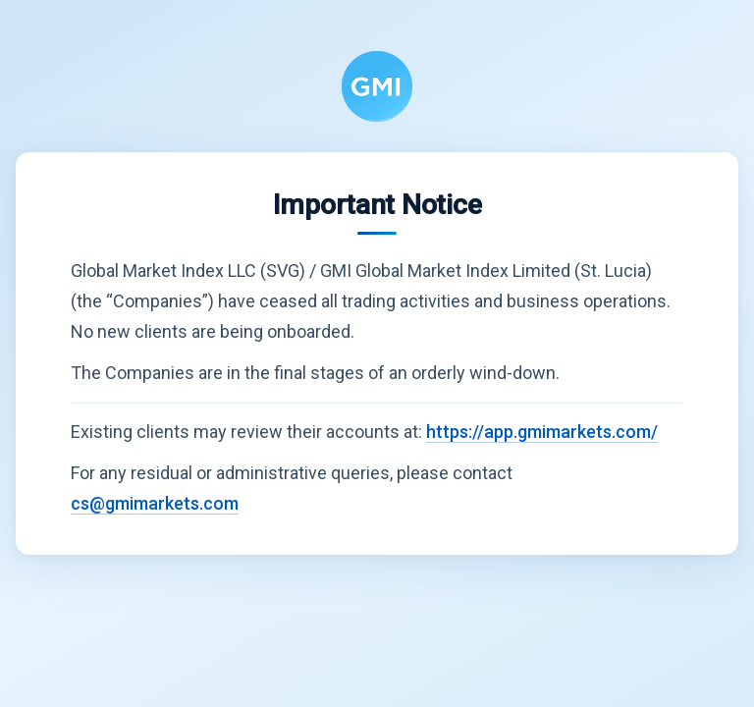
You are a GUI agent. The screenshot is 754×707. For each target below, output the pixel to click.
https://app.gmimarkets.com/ (542, 431)
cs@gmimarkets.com (155, 503)
